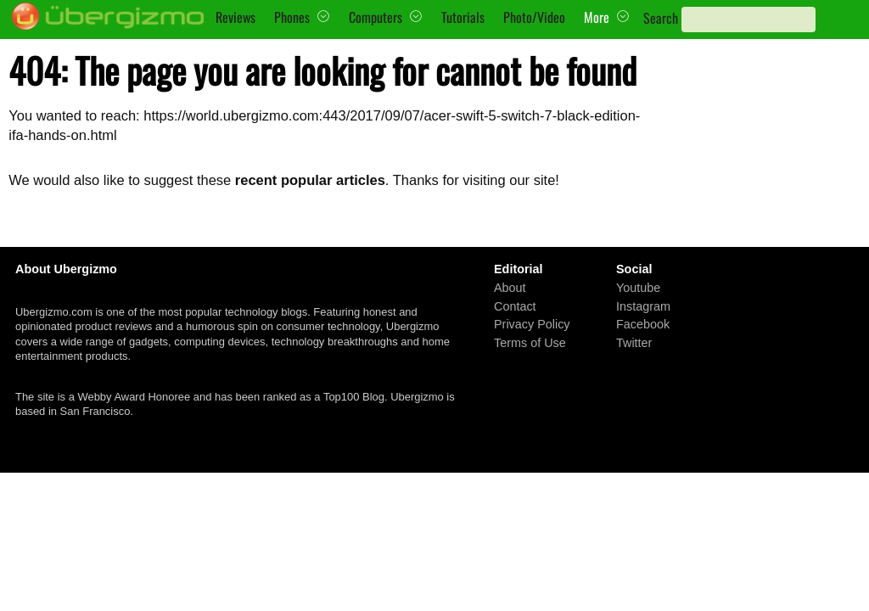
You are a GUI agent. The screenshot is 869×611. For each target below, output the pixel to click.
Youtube (638, 287)
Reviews (235, 17)
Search (660, 18)
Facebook (643, 324)
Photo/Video (534, 17)
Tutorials (463, 17)
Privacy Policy (532, 324)
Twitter (634, 343)
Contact (515, 306)
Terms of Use (530, 343)
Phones (292, 17)
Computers (375, 17)
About (510, 287)
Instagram (643, 306)
